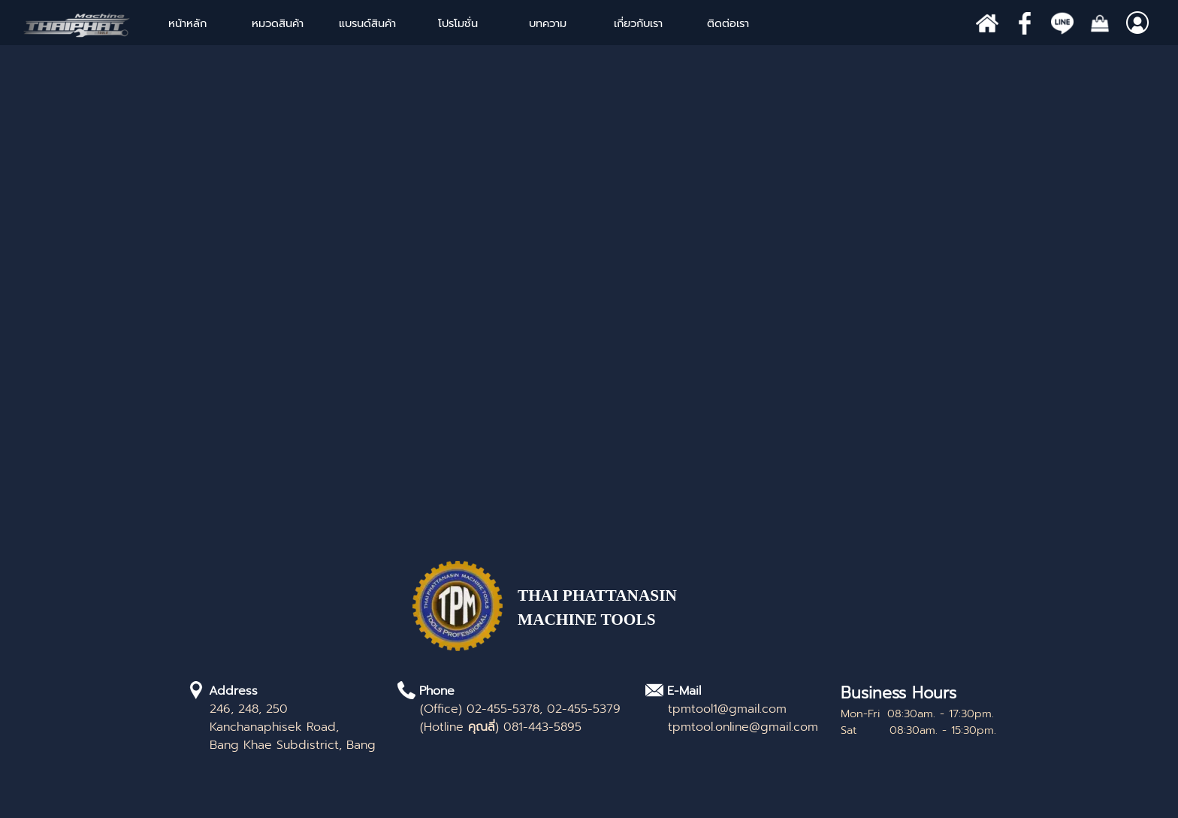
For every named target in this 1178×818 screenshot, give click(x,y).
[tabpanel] (626, 615)
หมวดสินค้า (278, 23)
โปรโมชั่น (458, 23)
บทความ (547, 23)
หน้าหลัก (187, 23)
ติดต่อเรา (728, 23)
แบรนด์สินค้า (367, 23)
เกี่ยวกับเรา (638, 23)
